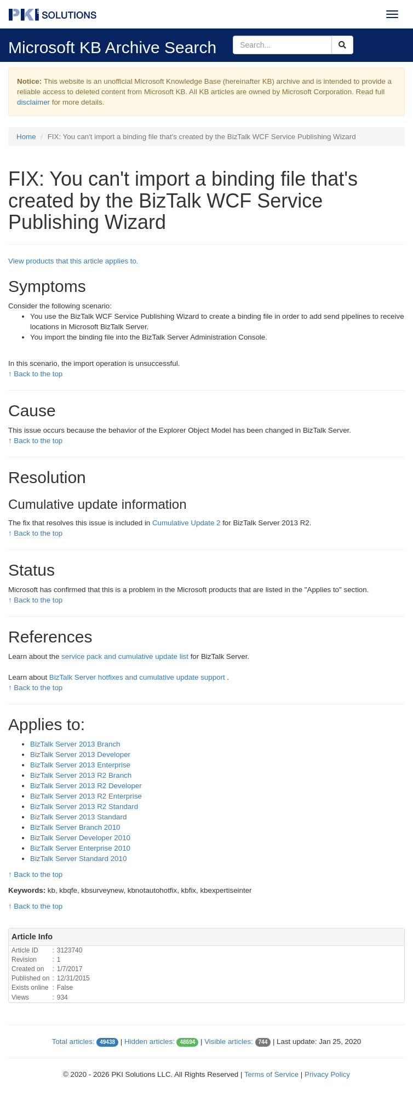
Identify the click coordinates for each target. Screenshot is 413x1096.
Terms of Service (271, 1074)
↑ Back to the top (35, 374)
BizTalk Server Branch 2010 (75, 827)
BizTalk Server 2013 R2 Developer (86, 786)
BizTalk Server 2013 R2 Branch (80, 775)
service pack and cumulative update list (126, 656)
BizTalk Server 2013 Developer (80, 754)
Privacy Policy (327, 1074)
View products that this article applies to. (73, 261)
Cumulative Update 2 (187, 523)
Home (26, 137)
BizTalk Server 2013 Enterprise (80, 765)
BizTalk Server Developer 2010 (80, 838)
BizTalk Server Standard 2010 (78, 858)
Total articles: (73, 1041)
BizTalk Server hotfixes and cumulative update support (138, 677)
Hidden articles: (149, 1041)
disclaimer (33, 102)
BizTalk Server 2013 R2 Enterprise (86, 796)
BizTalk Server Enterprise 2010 (80, 848)
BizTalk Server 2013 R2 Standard (84, 806)
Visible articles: (228, 1041)
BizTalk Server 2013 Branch (75, 744)
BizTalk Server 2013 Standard (78, 817)
